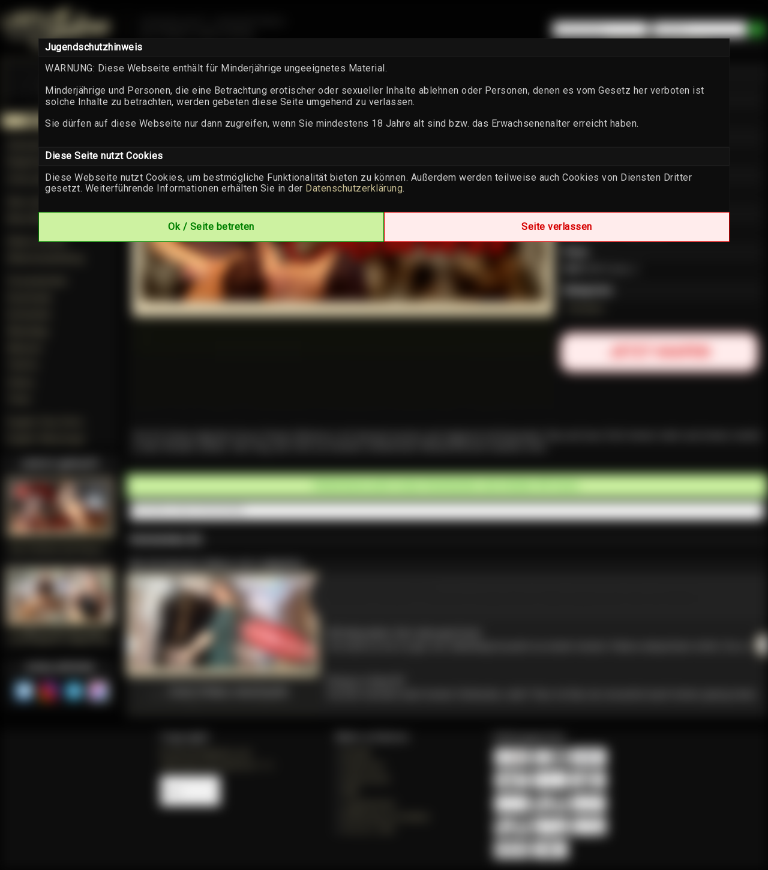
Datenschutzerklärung (354, 188)
